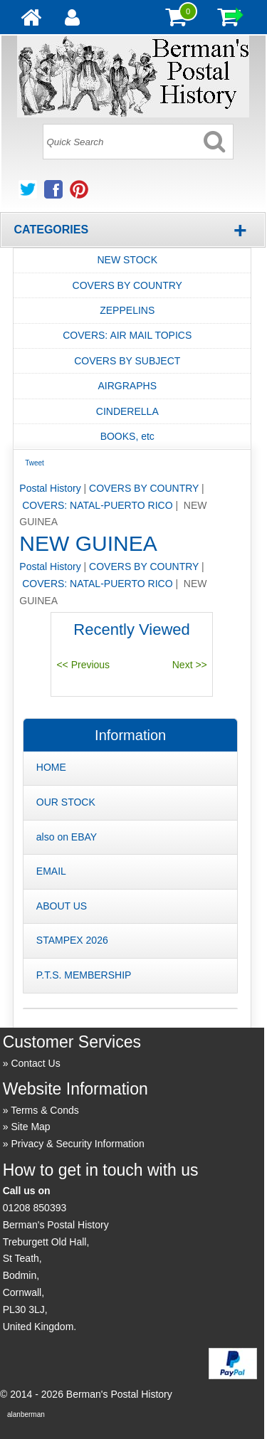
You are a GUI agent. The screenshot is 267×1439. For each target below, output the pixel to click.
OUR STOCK (65, 802)
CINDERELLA (127, 411)
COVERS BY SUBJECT (127, 361)
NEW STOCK (127, 259)
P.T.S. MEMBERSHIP (84, 975)
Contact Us (35, 1063)
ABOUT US (61, 906)
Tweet (34, 463)
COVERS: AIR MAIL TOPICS (127, 335)
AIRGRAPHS (127, 385)
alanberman (26, 1414)
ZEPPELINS (127, 310)
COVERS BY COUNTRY (127, 285)
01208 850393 (35, 1207)
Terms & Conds (45, 1110)
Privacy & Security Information (78, 1143)
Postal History (49, 488)
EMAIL (51, 871)
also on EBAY (66, 837)
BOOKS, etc (127, 436)
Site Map (30, 1126)
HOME (51, 767)
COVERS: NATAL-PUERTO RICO (97, 505)
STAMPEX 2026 (72, 940)
